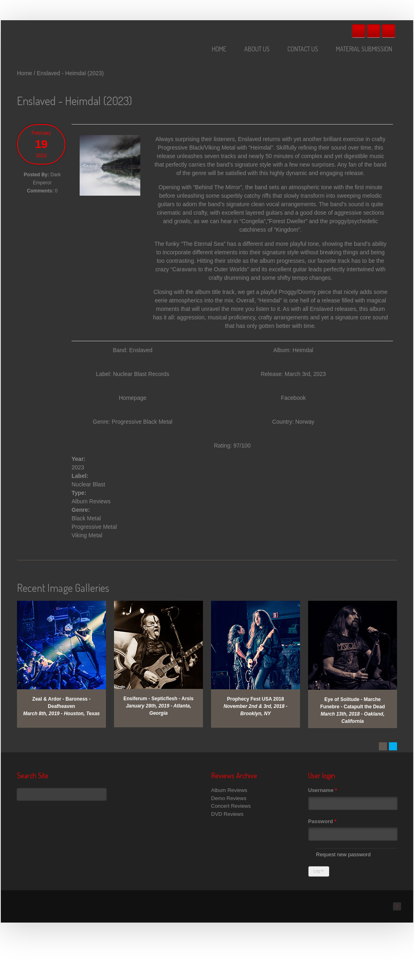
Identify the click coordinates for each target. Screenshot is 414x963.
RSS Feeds (388, 30)
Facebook (358, 30)
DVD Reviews (227, 814)
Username (322, 790)
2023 (78, 467)
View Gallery (67, 611)
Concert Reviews (231, 806)
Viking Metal (87, 535)
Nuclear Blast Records (141, 374)
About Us (257, 49)
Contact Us (302, 49)
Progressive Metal (94, 527)
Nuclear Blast (88, 484)
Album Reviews (91, 501)
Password (322, 821)
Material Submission (364, 49)
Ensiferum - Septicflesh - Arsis (158, 698)
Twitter (373, 30)
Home (219, 49)
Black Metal (86, 518)
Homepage (133, 398)
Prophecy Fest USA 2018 (255, 699)
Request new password (343, 854)
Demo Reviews (228, 798)
